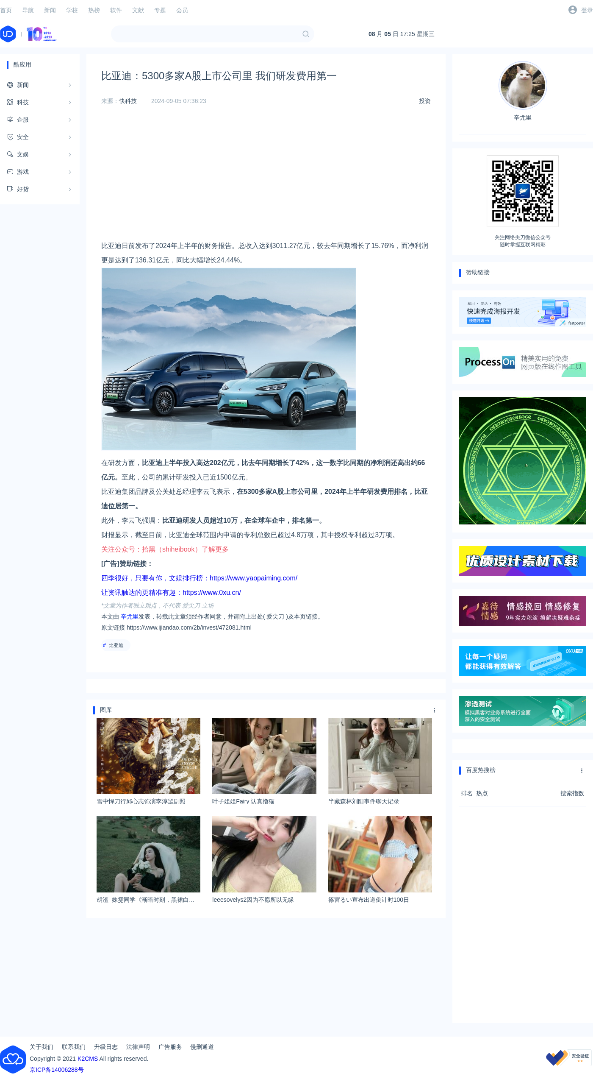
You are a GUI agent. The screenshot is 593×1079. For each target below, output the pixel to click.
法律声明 (138, 1046)
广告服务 (170, 1046)
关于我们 (41, 1046)
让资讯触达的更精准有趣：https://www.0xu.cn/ (171, 592)
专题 (160, 10)
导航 (28, 10)
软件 (116, 10)
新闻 (50, 10)
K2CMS (88, 1058)
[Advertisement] (266, 179)
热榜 (94, 10)
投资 (425, 101)
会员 (182, 10)
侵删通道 (202, 1046)
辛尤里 (130, 616)
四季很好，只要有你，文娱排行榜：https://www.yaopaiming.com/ (199, 578)
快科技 (128, 101)
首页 (6, 10)
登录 (587, 10)
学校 (72, 10)
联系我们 (74, 1046)
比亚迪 (116, 645)
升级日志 (106, 1046)
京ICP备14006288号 (57, 1069)
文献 (138, 10)
